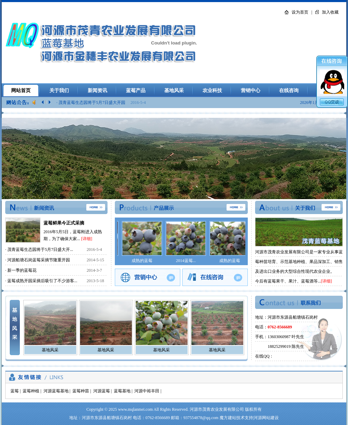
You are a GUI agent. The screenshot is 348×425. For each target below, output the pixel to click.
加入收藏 (330, 12)
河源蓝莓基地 (56, 391)
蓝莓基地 (122, 391)
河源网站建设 (266, 417)
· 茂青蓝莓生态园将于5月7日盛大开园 (91, 102)
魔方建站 (228, 417)
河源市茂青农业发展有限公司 (217, 409)
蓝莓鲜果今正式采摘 (64, 223)
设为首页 (300, 12)
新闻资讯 (97, 90)
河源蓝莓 (101, 391)
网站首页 (21, 90)
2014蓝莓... (186, 260)
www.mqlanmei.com (135, 409)
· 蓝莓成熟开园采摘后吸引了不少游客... (41, 280)
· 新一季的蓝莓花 (21, 270)
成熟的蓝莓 (142, 260)
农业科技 (212, 90)
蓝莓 (14, 391)
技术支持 (244, 417)
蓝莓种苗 (80, 391)
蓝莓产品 (135, 90)
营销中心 (250, 90)
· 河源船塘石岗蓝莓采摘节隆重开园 (37, 260)
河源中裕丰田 (146, 391)
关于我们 (59, 90)
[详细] (86, 238)
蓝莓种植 (31, 391)
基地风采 (174, 90)
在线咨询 (289, 90)
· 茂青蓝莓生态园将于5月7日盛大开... (39, 249)
